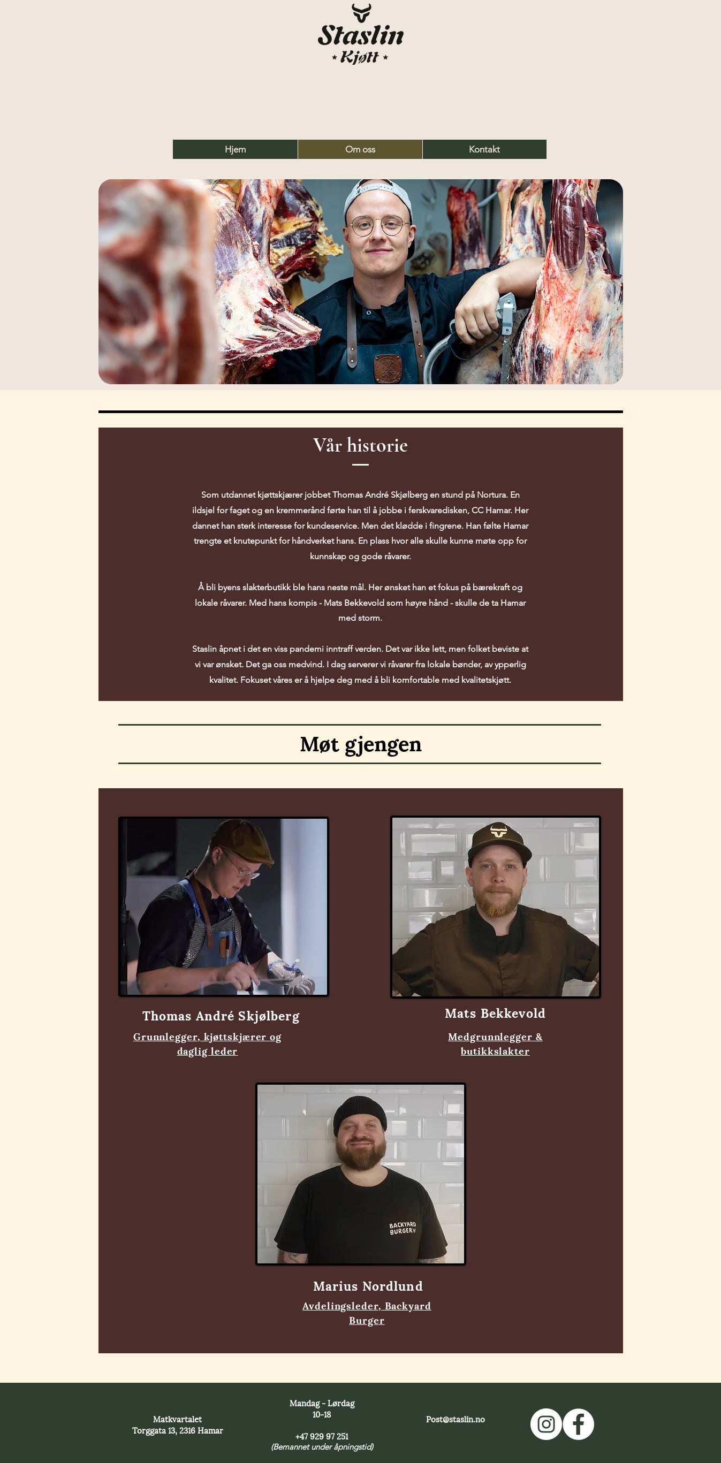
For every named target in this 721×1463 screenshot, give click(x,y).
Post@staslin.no (455, 1418)
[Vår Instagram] (546, 1424)
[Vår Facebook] (578, 1424)
